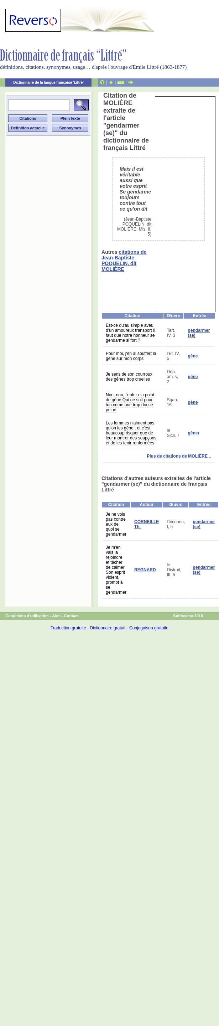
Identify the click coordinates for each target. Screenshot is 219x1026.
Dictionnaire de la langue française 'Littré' (48, 82)
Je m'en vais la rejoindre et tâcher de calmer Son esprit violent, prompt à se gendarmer (116, 570)
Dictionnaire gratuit (107, 627)
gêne (193, 356)
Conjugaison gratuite (148, 627)
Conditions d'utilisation (27, 616)
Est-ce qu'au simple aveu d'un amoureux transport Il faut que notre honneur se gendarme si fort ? (130, 333)
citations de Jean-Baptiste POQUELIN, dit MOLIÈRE (123, 260)
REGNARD (145, 569)
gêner (193, 432)
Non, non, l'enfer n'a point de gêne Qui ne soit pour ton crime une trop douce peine (130, 402)
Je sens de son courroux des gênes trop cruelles (129, 377)
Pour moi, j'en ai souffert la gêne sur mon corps (131, 356)
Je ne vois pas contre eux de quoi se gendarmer (116, 524)
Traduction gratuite (68, 627)
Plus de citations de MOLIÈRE (177, 456)
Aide (56, 616)
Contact (71, 616)
